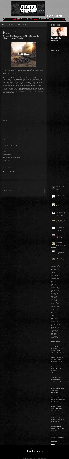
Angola (59, 377)
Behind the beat (55, 397)
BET (60, 390)
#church (53, 355)
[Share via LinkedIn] (10, 171)
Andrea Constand (62, 375)
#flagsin (58, 355)
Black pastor (61, 419)
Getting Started (11, 24)
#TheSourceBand (55, 352)
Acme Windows (55, 370)
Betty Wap (53, 401)
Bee (52, 395)
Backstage (64, 392)
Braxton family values (56, 432)
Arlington (63, 386)
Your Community (22, 24)
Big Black (60, 404)
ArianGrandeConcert (56, 381)
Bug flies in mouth (55, 437)
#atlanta (62, 352)
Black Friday (57, 417)
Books (52, 430)
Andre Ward (54, 375)
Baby (60, 392)
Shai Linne (5, 167)
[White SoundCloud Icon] (55, 16)
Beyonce (59, 401)
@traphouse (61, 366)
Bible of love (54, 404)
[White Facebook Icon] (47, 16)
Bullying (62, 437)
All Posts (3, 24)
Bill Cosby (53, 406)
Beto (58, 399)
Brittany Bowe (54, 435)
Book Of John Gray (60, 428)
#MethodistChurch (55, 350)
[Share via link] (13, 171)
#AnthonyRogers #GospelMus (58, 346)
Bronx (60, 435)
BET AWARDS (54, 392)
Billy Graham (54, 412)
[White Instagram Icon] (52, 16)
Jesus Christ (11, 167)
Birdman (64, 412)
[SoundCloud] (30, 451)
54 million (60, 361)
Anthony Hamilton (55, 379)
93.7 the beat (54, 366)
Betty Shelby (63, 399)
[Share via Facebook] (3, 171)
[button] (44, 24)
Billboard (59, 406)
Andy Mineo (54, 377)
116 (62, 357)
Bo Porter (53, 428)
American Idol (63, 372)
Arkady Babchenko (55, 386)
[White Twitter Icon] (50, 16)
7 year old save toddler (56, 363)
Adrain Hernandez (55, 372)
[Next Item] (64, 31)
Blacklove (53, 424)
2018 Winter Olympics (56, 359)
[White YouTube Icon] (57, 16)
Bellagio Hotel (62, 397)
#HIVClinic (61, 348)
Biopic (59, 412)
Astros (52, 390)
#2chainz (53, 343)
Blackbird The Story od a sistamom (59, 421)
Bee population (57, 395)
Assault (63, 388)
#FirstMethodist (55, 348)
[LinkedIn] (62, 16)
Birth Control (61, 415)
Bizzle (52, 417)
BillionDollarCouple (55, 410)
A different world (55, 368)
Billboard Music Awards (56, 408)
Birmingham (54, 415)
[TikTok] (60, 16)
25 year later (54, 361)
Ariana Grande (54, 383)
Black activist (54, 419)
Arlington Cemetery (55, 388)
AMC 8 (61, 368)
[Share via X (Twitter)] (7, 171)
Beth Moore (54, 399)
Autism (56, 390)
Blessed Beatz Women (56, 426)
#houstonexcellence (56, 357)
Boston (56, 430)
